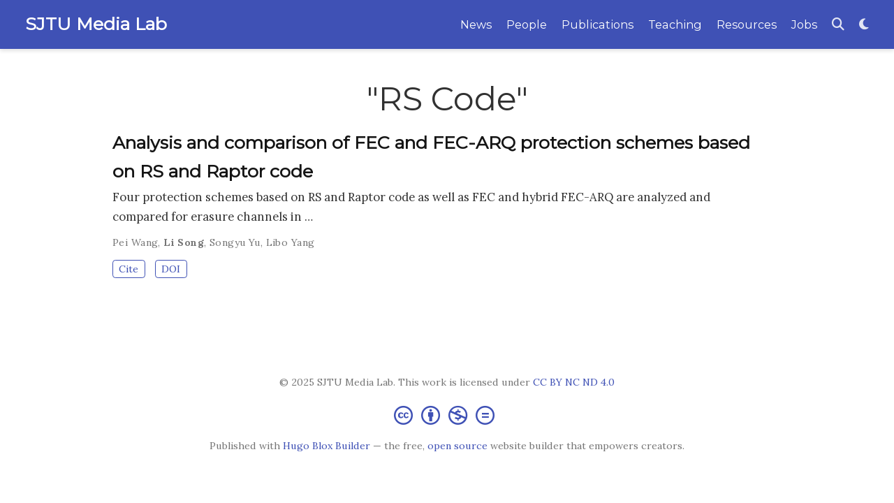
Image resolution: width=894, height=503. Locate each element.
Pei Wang (135, 242)
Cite (128, 269)
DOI (170, 269)
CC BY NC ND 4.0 (574, 382)
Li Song (183, 242)
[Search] (838, 25)
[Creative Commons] (447, 414)
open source (457, 445)
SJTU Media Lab (96, 23)
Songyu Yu (235, 242)
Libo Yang (290, 242)
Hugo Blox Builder (326, 445)
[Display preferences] (864, 25)
